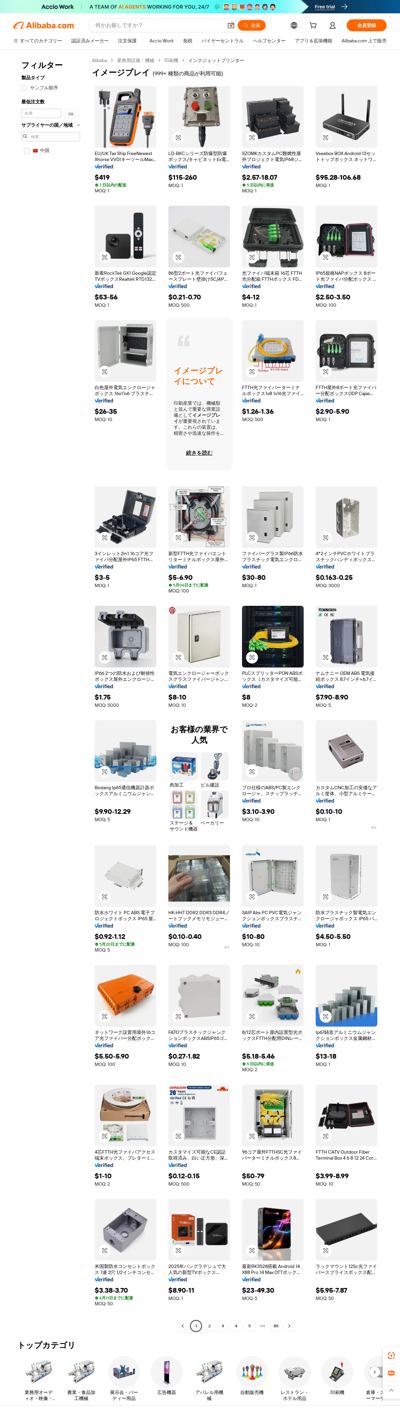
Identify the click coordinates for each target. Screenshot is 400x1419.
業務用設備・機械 (135, 60)
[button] (231, 25)
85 (276, 1326)
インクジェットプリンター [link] (216, 60)
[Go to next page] (289, 1326)
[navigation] (50, 694)
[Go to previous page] (183, 1326)
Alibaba (99, 60)
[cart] (314, 26)
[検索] (252, 25)
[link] (391, 1355)
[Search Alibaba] (158, 25)
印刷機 (171, 60)
